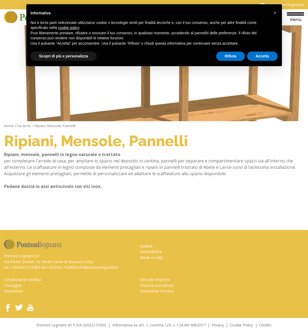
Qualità (146, 246)
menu (295, 17)
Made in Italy (151, 257)
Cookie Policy (241, 324)
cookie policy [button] (68, 28)
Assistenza (13, 290)
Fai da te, (24, 125)
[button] (275, 13)
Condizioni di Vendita (22, 279)
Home (9, 125)
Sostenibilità (151, 251)
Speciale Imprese (155, 279)
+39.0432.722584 (25, 267)
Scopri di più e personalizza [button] (63, 56)
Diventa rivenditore (157, 285)
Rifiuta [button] (230, 56)
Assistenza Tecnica (156, 290)
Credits (265, 324)
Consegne (13, 285)
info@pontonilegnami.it (97, 267)
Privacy (218, 324)
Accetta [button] (262, 56)
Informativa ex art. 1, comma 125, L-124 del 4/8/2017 (159, 324)
